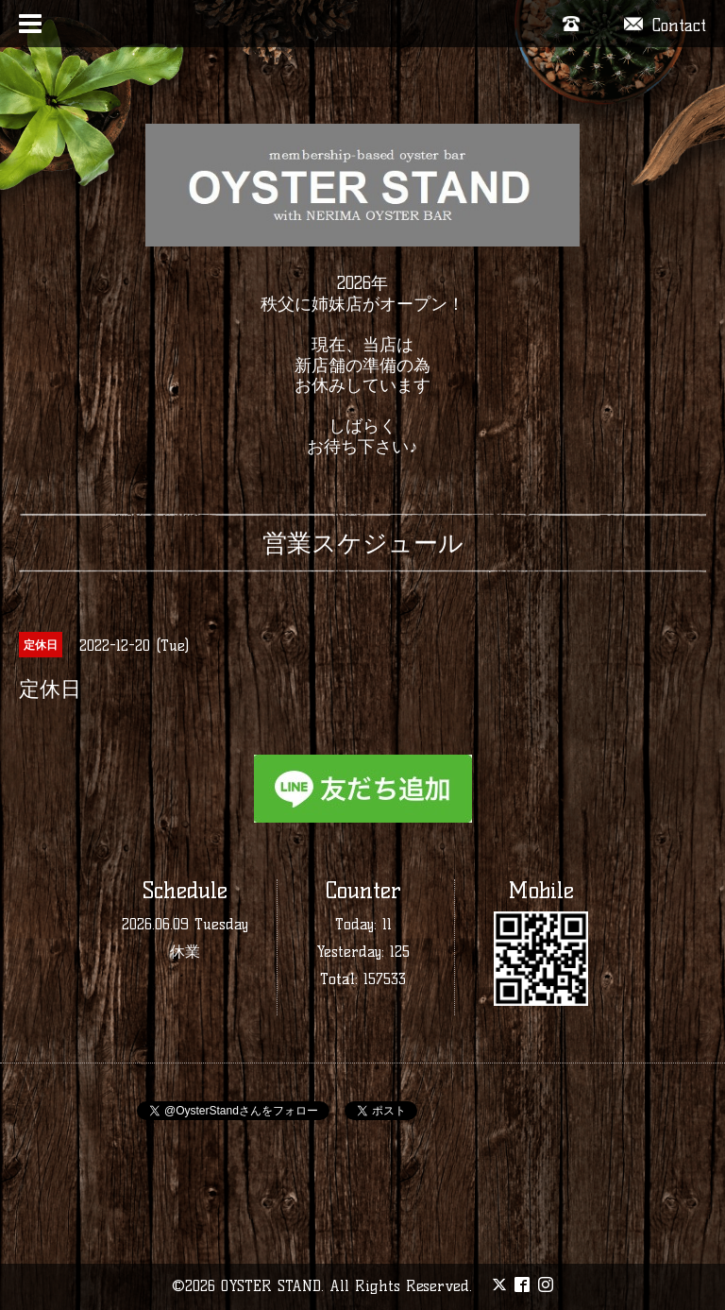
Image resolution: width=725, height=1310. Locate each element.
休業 (185, 952)
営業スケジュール (363, 543)
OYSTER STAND (271, 1286)
